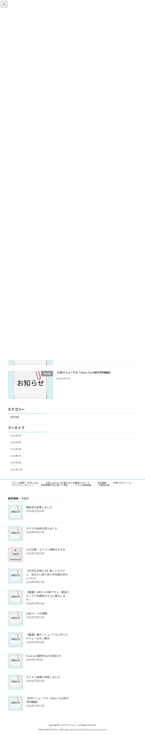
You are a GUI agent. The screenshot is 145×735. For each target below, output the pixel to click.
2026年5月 (15, 435)
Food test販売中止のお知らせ (43, 655)
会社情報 (101, 482)
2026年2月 (15, 455)
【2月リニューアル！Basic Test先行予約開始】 (84, 372)
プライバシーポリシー (22, 485)
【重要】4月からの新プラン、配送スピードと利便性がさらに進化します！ (47, 596)
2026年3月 (15, 449)
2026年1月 (15, 462)
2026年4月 (15, 442)
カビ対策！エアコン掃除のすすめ (45, 549)
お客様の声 (104, 485)
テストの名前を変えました (42, 528)
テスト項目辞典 (83, 485)
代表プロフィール (122, 482)
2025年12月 (16, 469)
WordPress (54, 729)
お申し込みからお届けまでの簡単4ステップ (68, 482)
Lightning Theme (71, 729)
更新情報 (14, 416)
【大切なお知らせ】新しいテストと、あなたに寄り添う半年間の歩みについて (47, 574)
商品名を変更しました (39, 507)
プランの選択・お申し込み (24, 482)
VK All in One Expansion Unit (93, 729)
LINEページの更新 (36, 613)
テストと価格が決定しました (43, 677)
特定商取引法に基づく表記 (54, 485)
